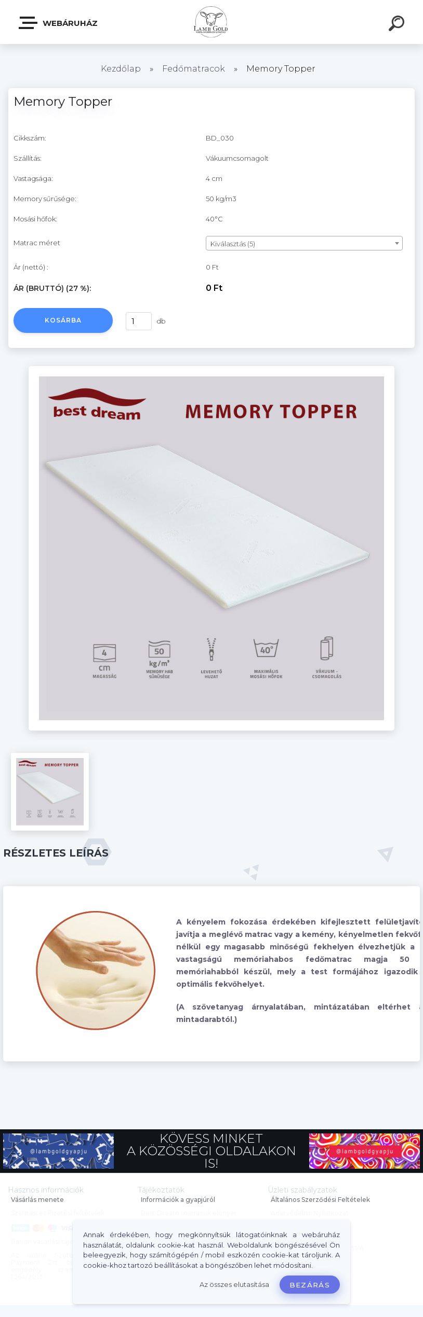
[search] (398, 25)
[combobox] (304, 243)
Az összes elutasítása (234, 1284)
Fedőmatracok (193, 69)
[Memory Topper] (211, 369)
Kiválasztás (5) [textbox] (232, 244)
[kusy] (139, 321)
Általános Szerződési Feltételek (320, 1199)
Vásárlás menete (37, 1199)
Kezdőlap (121, 69)
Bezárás (309, 1285)
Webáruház (59, 23)
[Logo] (211, 22)
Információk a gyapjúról (178, 1199)
